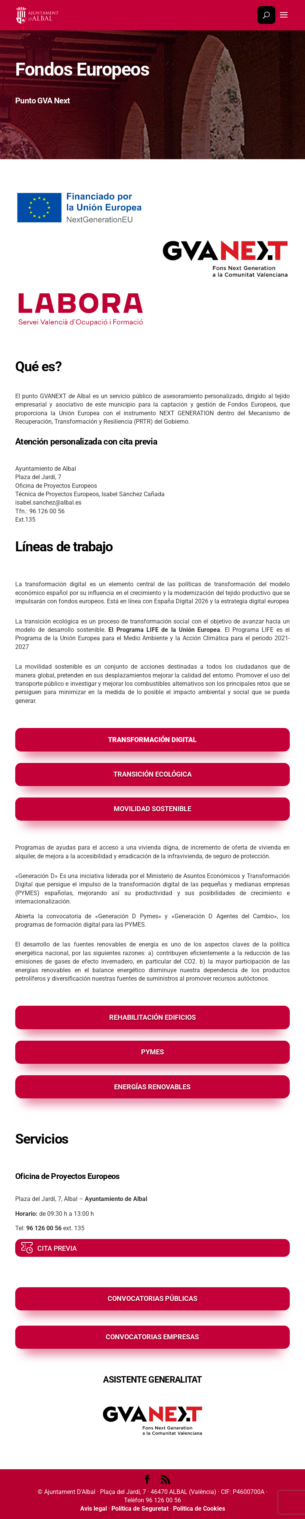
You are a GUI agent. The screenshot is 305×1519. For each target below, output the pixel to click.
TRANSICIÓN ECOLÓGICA (152, 774)
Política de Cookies (199, 1508)
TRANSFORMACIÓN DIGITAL (152, 740)
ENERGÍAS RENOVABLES (152, 1087)
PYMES (152, 1052)
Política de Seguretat (139, 1508)
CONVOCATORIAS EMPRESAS (152, 1337)
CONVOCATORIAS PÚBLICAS (152, 1298)
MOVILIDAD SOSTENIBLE (152, 809)
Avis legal (93, 1508)
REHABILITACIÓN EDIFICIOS (152, 1017)
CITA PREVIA (57, 1248)
